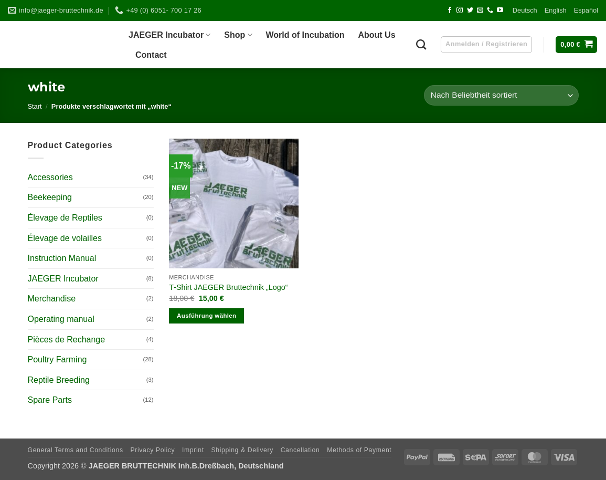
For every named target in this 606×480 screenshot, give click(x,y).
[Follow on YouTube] (500, 10)
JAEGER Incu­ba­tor (169, 35)
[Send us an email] (480, 10)
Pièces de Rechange (66, 339)
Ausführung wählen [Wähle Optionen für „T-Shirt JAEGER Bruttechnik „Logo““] (206, 315)
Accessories (50, 177)
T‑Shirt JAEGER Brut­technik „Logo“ (228, 287)
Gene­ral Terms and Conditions (75, 450)
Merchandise (52, 298)
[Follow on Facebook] (449, 10)
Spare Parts (50, 399)
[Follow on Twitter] (470, 10)
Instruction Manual (62, 258)
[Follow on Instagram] (459, 10)
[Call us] (490, 10)
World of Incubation (305, 34)
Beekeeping (50, 197)
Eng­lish (556, 10)
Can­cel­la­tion (300, 450)
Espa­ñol (586, 10)
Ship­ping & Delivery (242, 450)
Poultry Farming (57, 359)
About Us (376, 34)
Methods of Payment (359, 450)
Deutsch (525, 10)
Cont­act (151, 54)
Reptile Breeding (59, 379)
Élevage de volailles (65, 238)
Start (35, 106)
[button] (576, 45)
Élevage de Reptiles (65, 217)
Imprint (193, 450)
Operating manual (61, 319)
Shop (238, 35)
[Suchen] (421, 44)
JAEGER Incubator (63, 278)
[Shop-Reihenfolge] (501, 95)
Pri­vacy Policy (152, 450)
